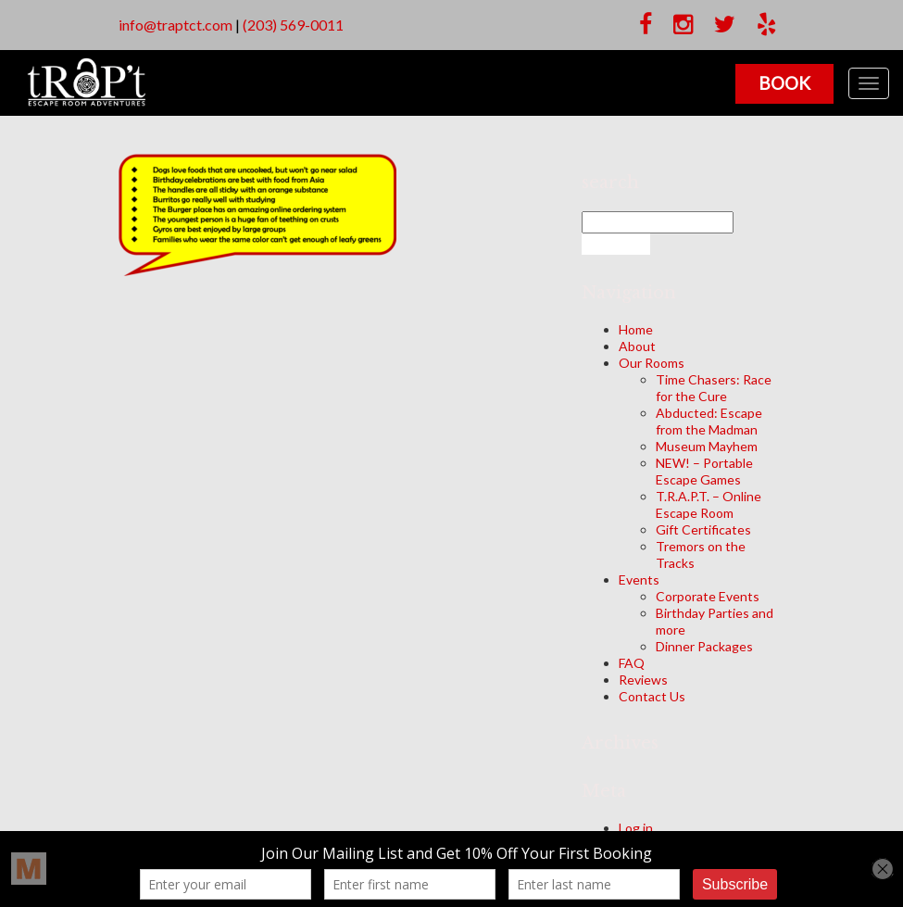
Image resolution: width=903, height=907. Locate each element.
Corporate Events (707, 596)
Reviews (643, 679)
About (637, 346)
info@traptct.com (175, 24)
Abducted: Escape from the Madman (709, 421)
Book (784, 83)
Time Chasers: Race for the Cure (713, 388)
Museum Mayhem (707, 446)
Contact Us (652, 696)
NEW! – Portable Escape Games (704, 471)
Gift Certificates (703, 529)
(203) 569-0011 (293, 24)
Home (636, 329)
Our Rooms (651, 363)
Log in (636, 828)
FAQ (632, 663)
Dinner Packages (704, 646)
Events (639, 579)
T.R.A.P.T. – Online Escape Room (708, 504)
